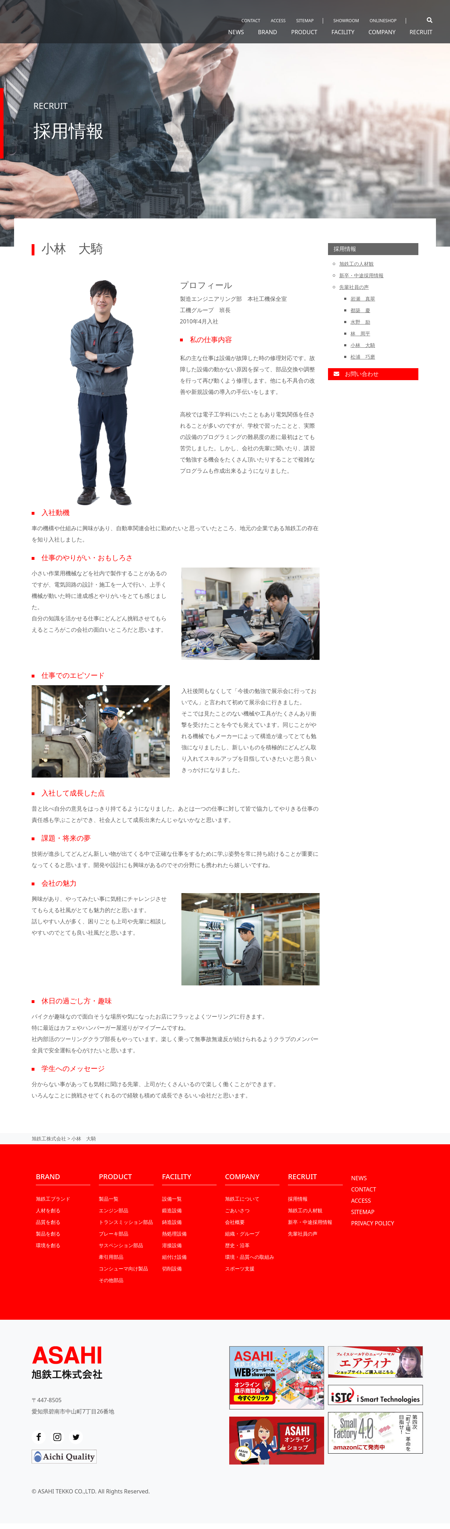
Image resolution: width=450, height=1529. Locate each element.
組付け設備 (174, 1256)
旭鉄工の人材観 (356, 263)
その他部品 (111, 1280)
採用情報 (345, 249)
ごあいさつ (237, 1210)
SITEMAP (305, 21)
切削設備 (172, 1268)
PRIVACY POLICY (372, 1223)
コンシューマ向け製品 (123, 1268)
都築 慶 (360, 310)
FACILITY (343, 32)
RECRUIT (421, 32)
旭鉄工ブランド (53, 1198)
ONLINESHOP (383, 21)
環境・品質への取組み (249, 1256)
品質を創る (48, 1222)
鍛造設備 (172, 1210)
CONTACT (251, 21)
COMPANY (382, 32)
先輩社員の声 (354, 287)
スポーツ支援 (240, 1268)
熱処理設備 (174, 1233)
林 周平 (360, 333)
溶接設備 (172, 1245)
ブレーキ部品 (113, 1233)
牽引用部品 (111, 1256)
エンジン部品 (113, 1210)
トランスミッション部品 (126, 1222)
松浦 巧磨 (363, 356)
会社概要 (235, 1222)
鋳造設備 (172, 1222)
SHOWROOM (346, 21)
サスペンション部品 (121, 1245)
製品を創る (48, 1233)
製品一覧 (108, 1198)
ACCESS (278, 21)
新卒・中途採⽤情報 (361, 275)
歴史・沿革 (237, 1245)
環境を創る (48, 1245)
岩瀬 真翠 (363, 298)
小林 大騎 (363, 345)
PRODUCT (304, 32)
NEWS (236, 32)
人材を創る (48, 1210)
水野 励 (360, 321)
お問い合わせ (356, 374)
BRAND (267, 32)
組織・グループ (242, 1233)
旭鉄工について (242, 1198)
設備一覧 (172, 1198)
